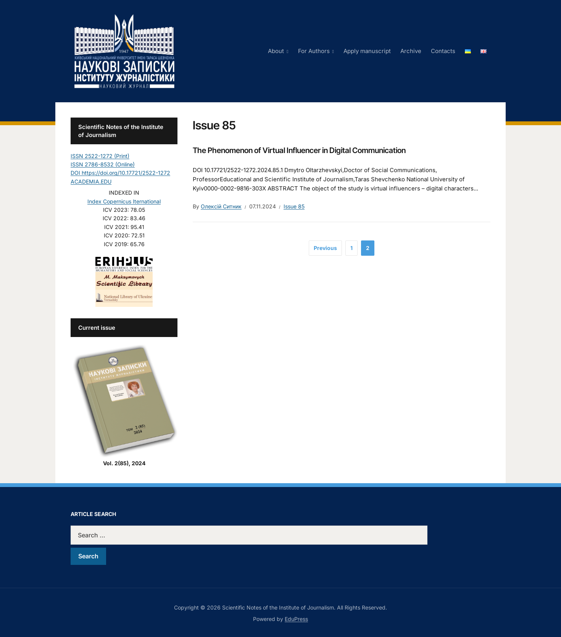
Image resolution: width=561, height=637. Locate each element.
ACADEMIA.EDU (91, 181)
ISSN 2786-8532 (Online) (103, 164)
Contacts (443, 51)
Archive (410, 51)
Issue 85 (294, 206)
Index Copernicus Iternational (124, 201)
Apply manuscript (367, 51)
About (276, 51)
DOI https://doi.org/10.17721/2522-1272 (120, 172)
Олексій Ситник (221, 206)
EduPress (296, 619)
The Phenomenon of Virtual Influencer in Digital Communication (299, 150)
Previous (325, 248)
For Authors (314, 51)
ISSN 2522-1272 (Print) (100, 156)
